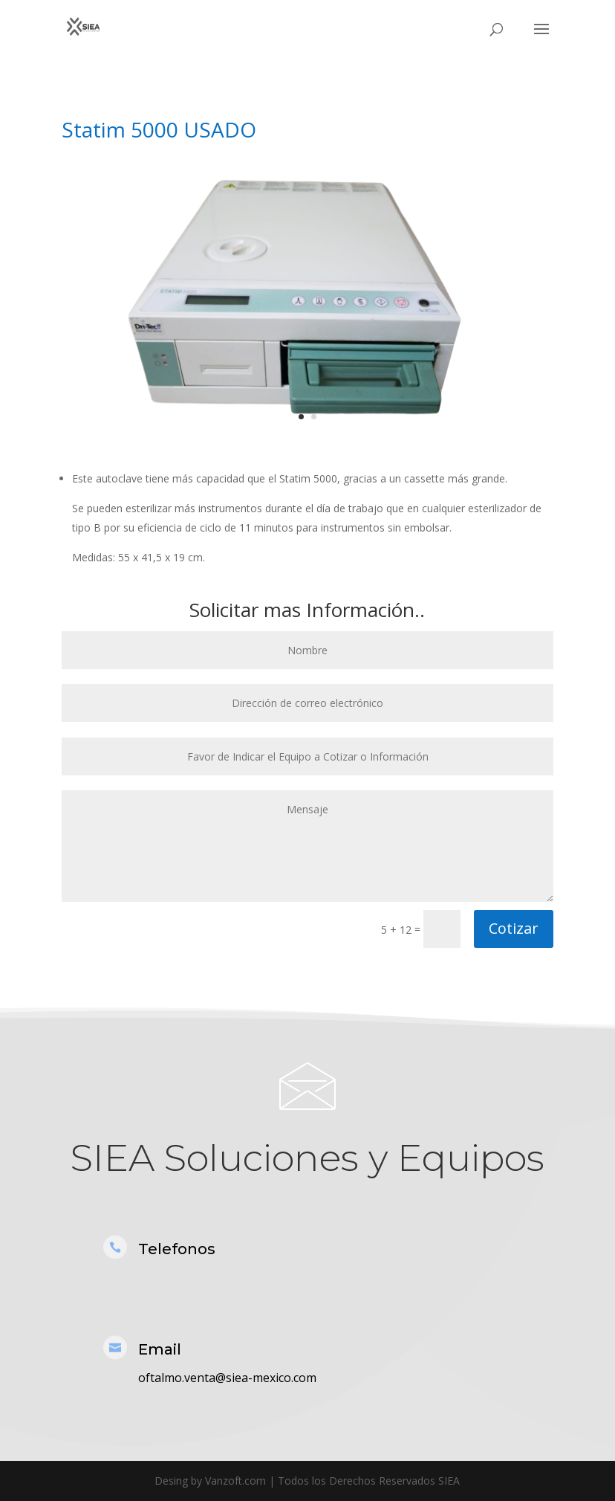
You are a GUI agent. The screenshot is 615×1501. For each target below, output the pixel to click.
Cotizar (513, 928)
